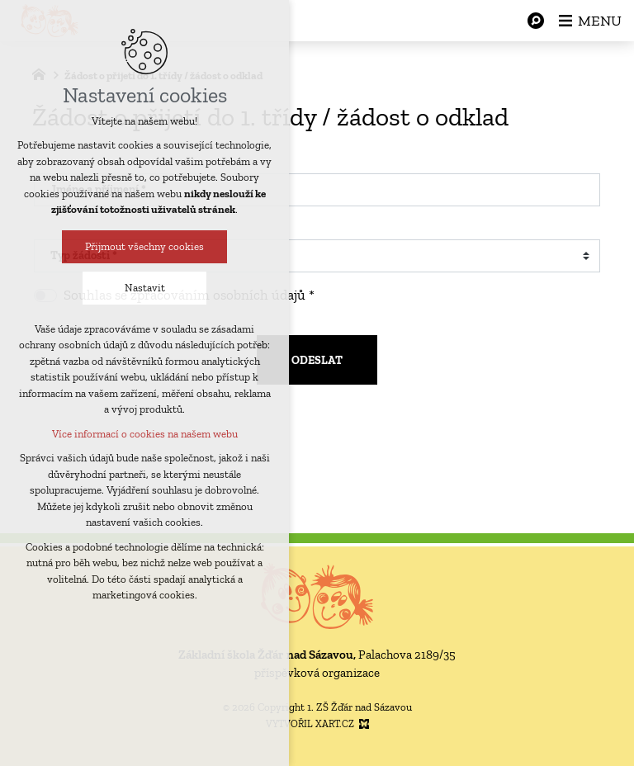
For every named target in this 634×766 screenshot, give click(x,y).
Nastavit (142, 287)
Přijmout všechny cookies (142, 246)
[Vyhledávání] (536, 20)
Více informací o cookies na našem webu (142, 434)
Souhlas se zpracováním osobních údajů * (189, 294)
